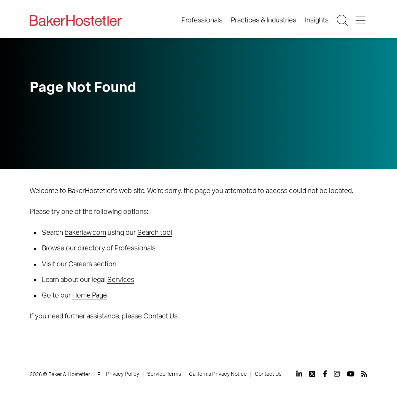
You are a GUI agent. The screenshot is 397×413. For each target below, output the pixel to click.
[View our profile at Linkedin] (299, 373)
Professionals (201, 20)
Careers (80, 264)
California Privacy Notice (218, 374)
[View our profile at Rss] (364, 373)
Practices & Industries (263, 20)
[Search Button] (343, 20)
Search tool (154, 232)
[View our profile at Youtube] (350, 373)
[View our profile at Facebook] (325, 373)
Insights (317, 20)
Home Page (89, 295)
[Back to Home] (76, 20)
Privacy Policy (122, 374)
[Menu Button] (361, 20)
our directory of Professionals (111, 248)
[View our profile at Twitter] (312, 373)
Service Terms (164, 374)
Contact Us (160, 316)
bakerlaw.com (85, 232)
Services (120, 280)
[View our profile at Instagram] (337, 373)
